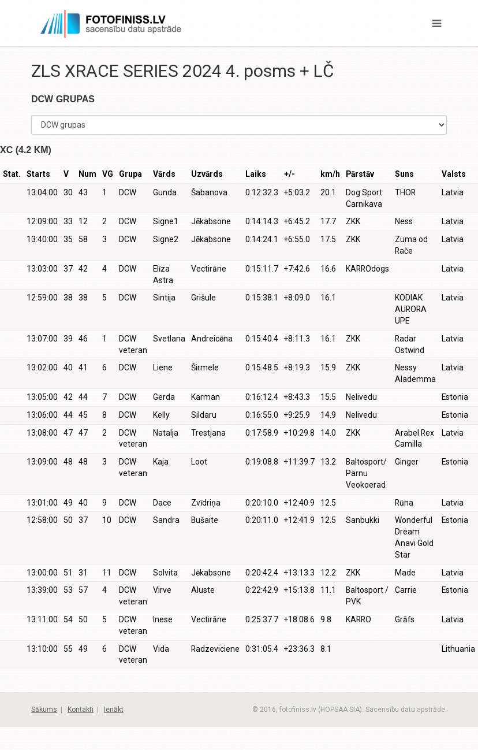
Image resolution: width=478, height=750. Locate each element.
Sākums (44, 710)
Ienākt (114, 710)
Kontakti (81, 710)
